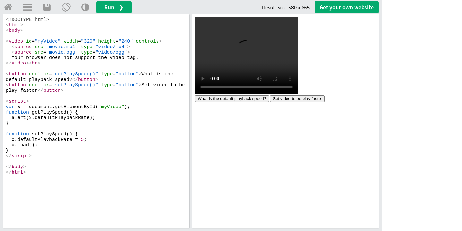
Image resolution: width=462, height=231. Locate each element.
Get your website (347, 7)
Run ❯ (114, 7)
